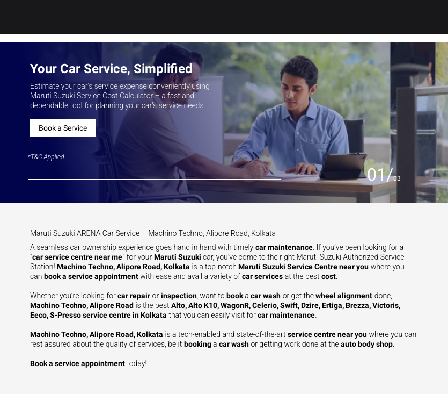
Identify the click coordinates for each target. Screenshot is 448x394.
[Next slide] (411, 175)
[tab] (154, 179)
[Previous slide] (356, 175)
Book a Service (63, 128)
